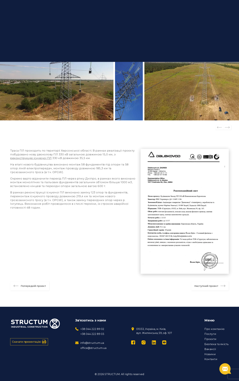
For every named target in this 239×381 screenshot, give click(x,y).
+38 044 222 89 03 (92, 333)
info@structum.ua (92, 342)
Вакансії (210, 349)
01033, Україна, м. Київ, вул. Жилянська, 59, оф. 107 (154, 331)
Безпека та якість (216, 344)
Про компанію (214, 329)
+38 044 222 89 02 (92, 329)
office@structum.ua (93, 348)
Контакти (210, 359)
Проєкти (210, 339)
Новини (210, 354)
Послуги (210, 333)
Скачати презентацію (29, 342)
